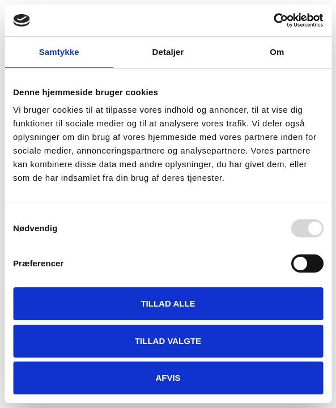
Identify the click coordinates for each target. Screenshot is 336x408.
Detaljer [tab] (168, 52)
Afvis (167, 377)
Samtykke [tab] (59, 52)
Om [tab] (277, 52)
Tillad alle (168, 303)
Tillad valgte (168, 341)
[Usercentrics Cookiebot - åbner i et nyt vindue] (273, 20)
